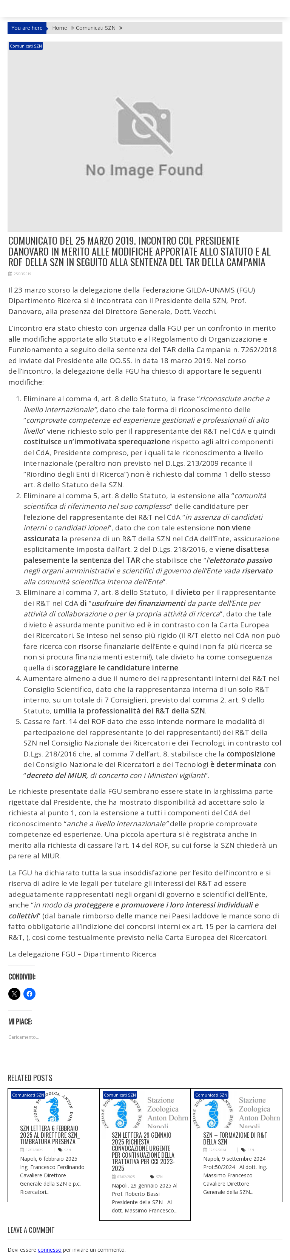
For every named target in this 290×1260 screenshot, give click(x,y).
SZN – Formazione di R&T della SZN (235, 1138)
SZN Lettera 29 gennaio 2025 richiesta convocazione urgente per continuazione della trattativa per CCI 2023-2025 (143, 1152)
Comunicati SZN (26, 46)
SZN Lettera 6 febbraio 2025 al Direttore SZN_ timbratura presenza (50, 1135)
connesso (50, 1249)
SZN (68, 1150)
